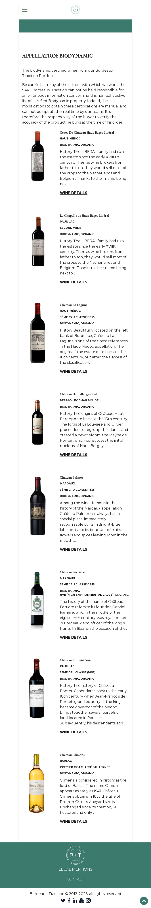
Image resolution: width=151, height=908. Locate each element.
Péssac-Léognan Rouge (79, 400)
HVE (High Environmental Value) (86, 594)
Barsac (66, 760)
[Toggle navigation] (25, 9)
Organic (87, 144)
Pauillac (67, 221)
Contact (75, 879)
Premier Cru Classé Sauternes (85, 767)
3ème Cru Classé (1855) (78, 317)
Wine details (73, 193)
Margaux (67, 483)
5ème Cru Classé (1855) (77, 672)
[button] (144, 901)
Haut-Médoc (70, 138)
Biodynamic (69, 144)
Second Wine (70, 227)
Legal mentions (75, 869)
